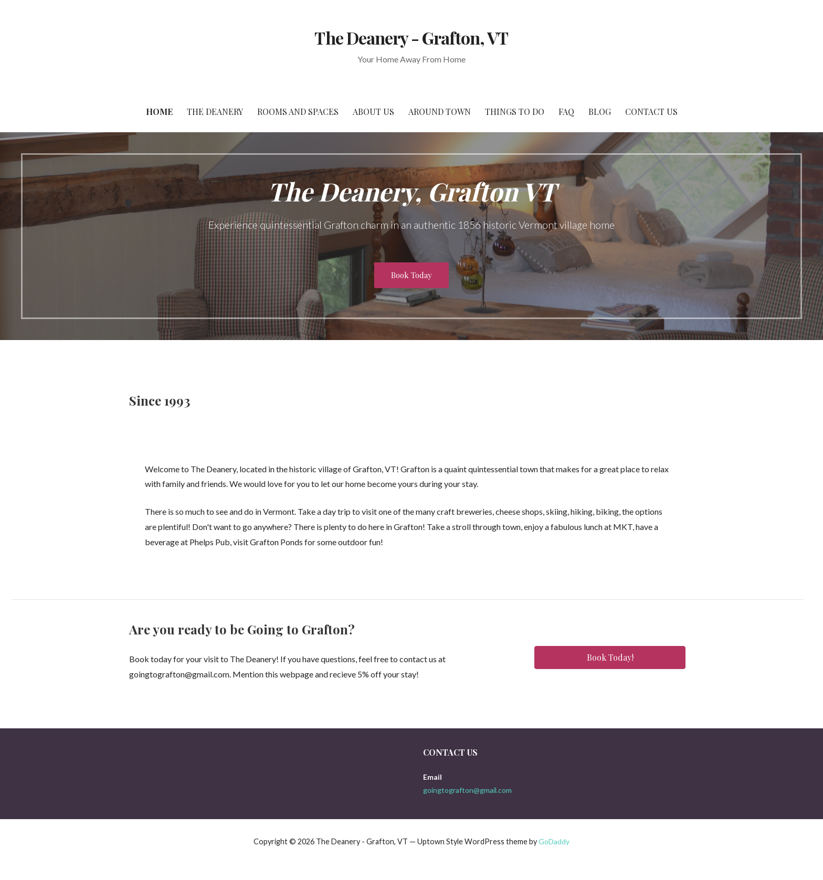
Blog (599, 111)
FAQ (566, 111)
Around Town (439, 111)
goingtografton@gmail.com (467, 790)
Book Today (411, 275)
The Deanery (215, 111)
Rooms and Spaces (298, 111)
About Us (373, 111)
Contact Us (651, 111)
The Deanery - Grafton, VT (411, 37)
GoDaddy (554, 841)
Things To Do (514, 111)
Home (159, 111)
